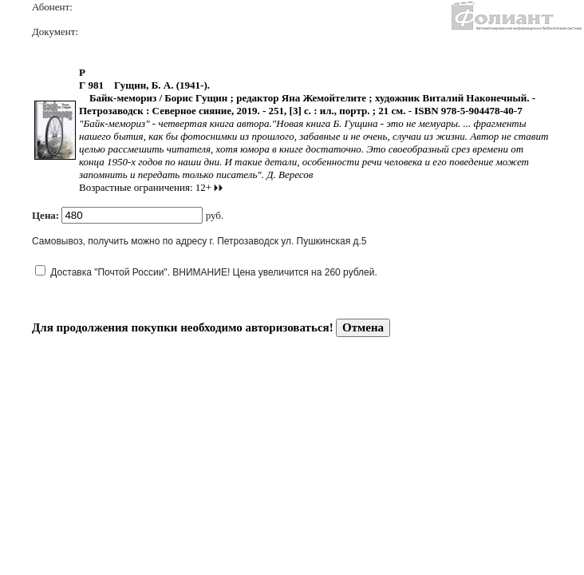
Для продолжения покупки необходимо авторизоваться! (182, 327)
